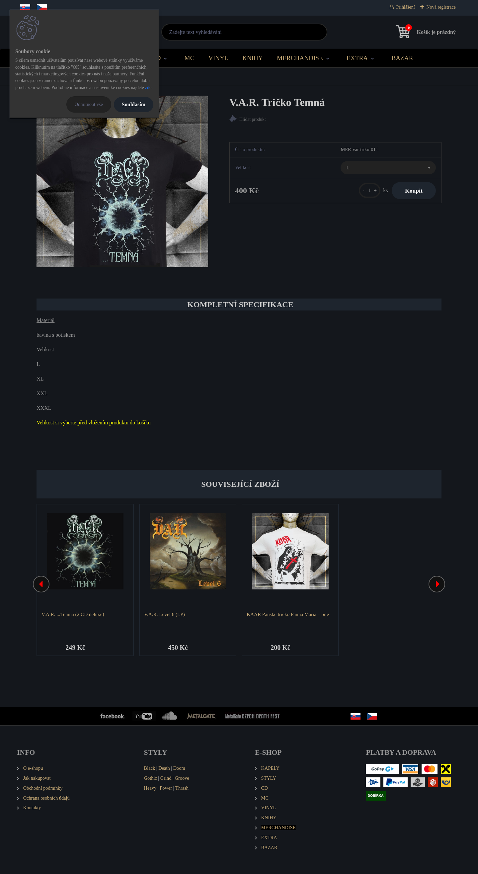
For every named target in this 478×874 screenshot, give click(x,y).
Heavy (150, 788)
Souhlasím (133, 104)
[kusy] (369, 190)
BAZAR (402, 57)
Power (166, 788)
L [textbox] (347, 167)
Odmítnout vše (89, 104)
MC (190, 57)
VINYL (218, 57)
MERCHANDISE (300, 57)
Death (164, 768)
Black (149, 768)
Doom (179, 768)
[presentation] (41, 584)
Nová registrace (441, 7)
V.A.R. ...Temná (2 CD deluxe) (72, 614)
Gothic (150, 778)
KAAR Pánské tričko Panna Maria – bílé (288, 614)
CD (156, 57)
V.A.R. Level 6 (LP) (164, 614)
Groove (182, 778)
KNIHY (252, 57)
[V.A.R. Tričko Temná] (122, 181)
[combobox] (388, 167)
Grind (166, 778)
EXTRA (357, 57)
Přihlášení (405, 7)
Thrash (182, 788)
